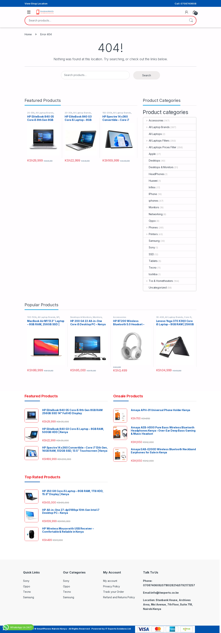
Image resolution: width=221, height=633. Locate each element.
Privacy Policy (111, 586)
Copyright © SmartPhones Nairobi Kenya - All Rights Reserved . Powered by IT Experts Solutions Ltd (77, 628)
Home (28, 34)
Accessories (153, 120)
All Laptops (152, 133)
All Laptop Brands (45, 112)
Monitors (151, 207)
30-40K (160, 317)
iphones (150, 200)
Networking (153, 214)
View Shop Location (36, 3)
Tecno (150, 267)
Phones (150, 227)
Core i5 (187, 317)
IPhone (150, 194)
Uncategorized (155, 287)
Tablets (150, 260)
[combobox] (105, 20)
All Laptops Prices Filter (159, 147)
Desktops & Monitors (158, 167)
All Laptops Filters (156, 140)
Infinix (149, 187)
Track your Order (113, 591)
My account (110, 580)
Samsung (151, 240)
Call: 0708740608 (185, 3)
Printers (150, 234)
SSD (148, 254)
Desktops (151, 160)
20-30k (31, 112)
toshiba (150, 274)
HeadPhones (153, 174)
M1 (58, 317)
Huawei (150, 180)
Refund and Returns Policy (119, 597)
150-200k (107, 112)
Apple (149, 153)
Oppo (149, 220)
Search (191, 20)
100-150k (32, 317)
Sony (149, 247)
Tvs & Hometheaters (158, 280)
